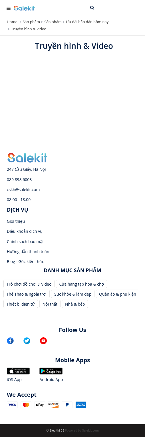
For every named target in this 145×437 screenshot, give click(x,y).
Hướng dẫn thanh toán (28, 251)
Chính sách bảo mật (25, 241)
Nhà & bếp (75, 304)
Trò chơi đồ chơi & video (29, 284)
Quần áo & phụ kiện (117, 294)
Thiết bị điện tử (21, 304)
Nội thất (50, 304)
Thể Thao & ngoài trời (27, 294)
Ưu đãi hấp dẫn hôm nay (87, 21)
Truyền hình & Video (28, 28)
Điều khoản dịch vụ (25, 231)
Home (12, 21)
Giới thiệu (16, 221)
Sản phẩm (31, 21)
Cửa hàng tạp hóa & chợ (81, 284)
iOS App (14, 379)
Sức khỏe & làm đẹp (72, 294)
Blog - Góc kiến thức (25, 261)
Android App (51, 379)
